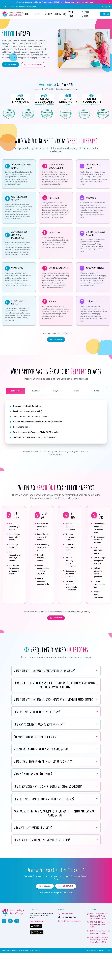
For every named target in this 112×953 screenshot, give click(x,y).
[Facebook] (103, 7)
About (38, 14)
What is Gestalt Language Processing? (56, 774)
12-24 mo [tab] (36, 391)
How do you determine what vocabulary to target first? (56, 840)
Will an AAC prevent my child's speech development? (56, 749)
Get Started (105, 14)
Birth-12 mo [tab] (16, 391)
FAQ (64, 14)
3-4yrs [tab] (76, 391)
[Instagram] (106, 7)
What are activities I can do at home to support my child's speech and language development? (56, 813)
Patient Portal (71, 14)
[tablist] (56, 391)
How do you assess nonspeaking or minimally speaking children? (56, 786)
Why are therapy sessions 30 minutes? (56, 827)
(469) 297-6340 (65, 886)
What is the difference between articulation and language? (56, 670)
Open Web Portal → (37, 921)
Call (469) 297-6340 (33, 65)
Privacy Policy (91, 950)
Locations (48, 14)
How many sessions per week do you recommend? (56, 724)
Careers (101, 950)
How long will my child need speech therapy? (56, 711)
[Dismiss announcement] (109, 2)
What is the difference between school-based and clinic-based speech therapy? (56, 699)
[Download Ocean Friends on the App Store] (36, 926)
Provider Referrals (85, 14)
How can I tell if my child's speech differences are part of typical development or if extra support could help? (56, 685)
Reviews (57, 14)
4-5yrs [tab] (96, 391)
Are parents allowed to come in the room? (56, 736)
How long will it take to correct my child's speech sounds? (56, 798)
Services (27, 14)
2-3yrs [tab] (56, 391)
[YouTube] (109, 7)
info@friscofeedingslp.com (71, 921)
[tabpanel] (56, 422)
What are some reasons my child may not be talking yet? (56, 761)
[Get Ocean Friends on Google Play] (36, 932)
